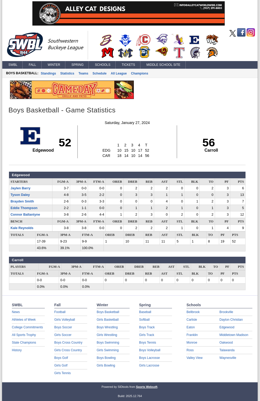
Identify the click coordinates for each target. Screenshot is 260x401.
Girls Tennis (62, 373)
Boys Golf (61, 358)
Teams (83, 73)
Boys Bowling (106, 358)
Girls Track (146, 335)
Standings (48, 73)
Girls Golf (60, 365)
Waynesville (227, 358)
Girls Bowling (106, 365)
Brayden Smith (22, 201)
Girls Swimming (108, 350)
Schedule (99, 73)
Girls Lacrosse (149, 365)
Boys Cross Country (68, 342)
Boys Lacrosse (149, 358)
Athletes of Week (24, 319)
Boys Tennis (147, 342)
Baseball (145, 312)
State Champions (24, 342)
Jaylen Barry (21, 188)
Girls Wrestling (107, 335)
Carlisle (192, 319)
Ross (190, 350)
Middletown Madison (233, 335)
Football (60, 312)
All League (119, 73)
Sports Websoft (146, 386)
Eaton (191, 327)
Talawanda (226, 350)
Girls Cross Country (68, 350)
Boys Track (147, 327)
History (17, 350)
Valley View (195, 358)
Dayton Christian (231, 319)
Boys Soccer (63, 327)
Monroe (192, 342)
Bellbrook (193, 312)
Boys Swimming (108, 342)
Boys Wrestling (107, 327)
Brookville (226, 312)
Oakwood (226, 342)
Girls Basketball (108, 319)
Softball (144, 319)
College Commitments (27, 327)
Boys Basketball (108, 312)
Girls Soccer (62, 335)
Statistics (67, 73)
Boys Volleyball (149, 350)
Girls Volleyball (64, 319)
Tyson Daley (20, 195)
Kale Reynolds (22, 228)
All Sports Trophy (24, 335)
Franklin (192, 335)
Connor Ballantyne (25, 214)
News (16, 312)
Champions (139, 73)
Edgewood (226, 327)
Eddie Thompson (24, 208)
